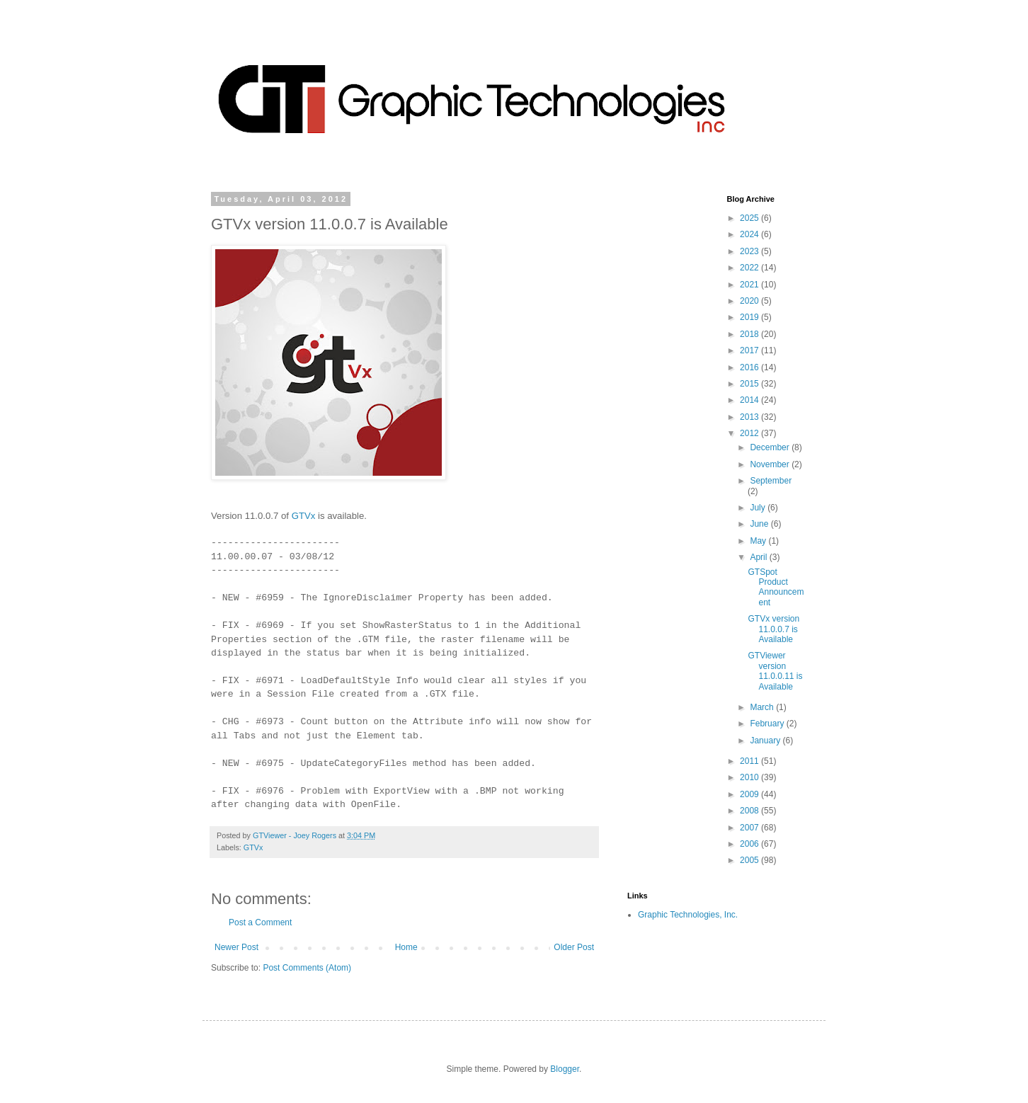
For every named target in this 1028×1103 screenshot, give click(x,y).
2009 (750, 794)
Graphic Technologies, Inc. (688, 915)
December (771, 447)
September (771, 481)
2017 (750, 350)
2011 (750, 761)
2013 (750, 417)
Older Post (574, 947)
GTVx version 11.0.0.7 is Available (773, 629)
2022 (750, 268)
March (763, 707)
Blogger (564, 1069)
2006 (750, 844)
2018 (750, 334)
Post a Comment (260, 922)
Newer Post (236, 947)
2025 (750, 218)
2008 (750, 811)
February (768, 723)
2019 (750, 317)
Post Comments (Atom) (307, 968)
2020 (750, 301)
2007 (750, 828)
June (760, 524)
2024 (750, 234)
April (759, 557)
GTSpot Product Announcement (776, 587)
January (766, 740)
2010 (750, 777)
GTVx (304, 515)
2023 (750, 251)
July (758, 508)
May (759, 541)
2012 (750, 433)
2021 (750, 285)
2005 (750, 860)
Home (406, 947)
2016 (750, 367)
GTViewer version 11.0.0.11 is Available (775, 671)
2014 (750, 400)
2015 (750, 384)
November (771, 464)
